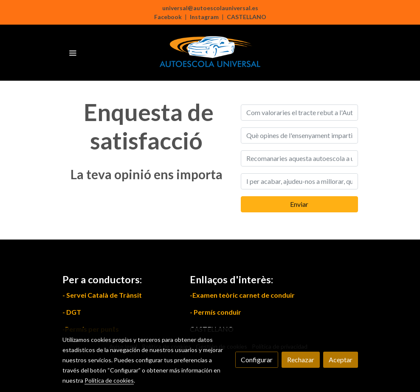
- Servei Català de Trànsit (102, 295)
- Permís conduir (215, 312)
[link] (210, 52)
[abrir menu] (72, 52)
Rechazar (300, 359)
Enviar (299, 204)
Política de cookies (109, 380)
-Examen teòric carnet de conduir (242, 295)
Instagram (204, 16)
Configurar (257, 359)
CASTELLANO (246, 16)
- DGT (71, 312)
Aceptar (340, 359)
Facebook (168, 16)
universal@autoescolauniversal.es (210, 7)
